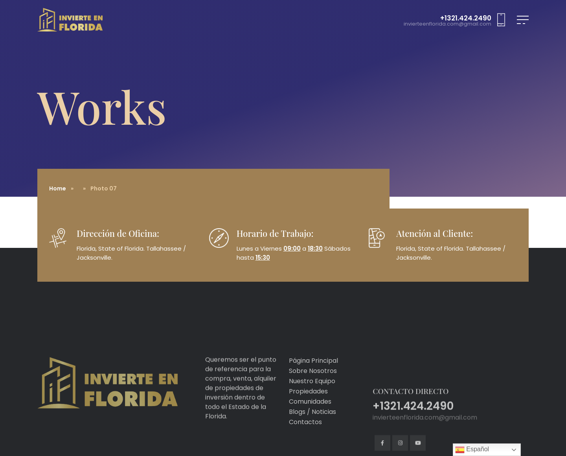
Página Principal (313, 379)
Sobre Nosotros (313, 389)
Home (57, 188)
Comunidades (310, 420)
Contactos (305, 440)
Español (472, 449)
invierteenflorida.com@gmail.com (447, 24)
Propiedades (308, 410)
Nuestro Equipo (312, 399)
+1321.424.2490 (465, 18)
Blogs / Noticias (312, 430)
